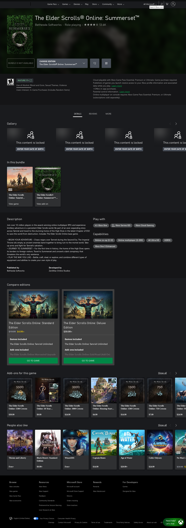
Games (65, 4)
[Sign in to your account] (173, 3)
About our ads (152, 522)
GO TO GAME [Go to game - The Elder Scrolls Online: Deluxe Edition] (88, 360)
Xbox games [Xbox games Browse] (13, 491)
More (119, 4)
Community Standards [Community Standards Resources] (47, 500)
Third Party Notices (123, 522)
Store (94, 4)
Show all (162, 372)
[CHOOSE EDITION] (62, 63)
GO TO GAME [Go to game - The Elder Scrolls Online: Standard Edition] (33, 360)
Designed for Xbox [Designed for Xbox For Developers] (129, 491)
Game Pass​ (52, 4)
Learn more (117, 85)
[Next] (176, 124)
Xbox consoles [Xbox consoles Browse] (14, 486)
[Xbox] (38, 4)
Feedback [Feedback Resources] (42, 496)
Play (86, 4)
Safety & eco (138, 522)
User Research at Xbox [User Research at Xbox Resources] (47, 510)
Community (107, 4)
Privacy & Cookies (81, 522)
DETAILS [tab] (77, 113)
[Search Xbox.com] (161, 3)
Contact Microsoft (64, 522)
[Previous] (170, 124)
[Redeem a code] (106, 63)
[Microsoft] (19, 4)
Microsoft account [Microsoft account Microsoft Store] (73, 486)
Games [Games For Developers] (125, 486)
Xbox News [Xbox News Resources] (43, 486)
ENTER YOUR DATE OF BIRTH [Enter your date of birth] (30, 149)
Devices (77, 4)
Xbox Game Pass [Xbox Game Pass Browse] (15, 496)
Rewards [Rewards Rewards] (96, 486)
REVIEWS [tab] (93, 113)
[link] (20, 187)
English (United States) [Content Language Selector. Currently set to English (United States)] (22, 518)
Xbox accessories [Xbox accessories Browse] (15, 500)
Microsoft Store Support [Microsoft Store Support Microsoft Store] (75, 491)
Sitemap (51, 522)
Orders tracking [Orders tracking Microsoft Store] (72, 500)
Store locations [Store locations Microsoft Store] (72, 505)
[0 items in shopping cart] (167, 3)
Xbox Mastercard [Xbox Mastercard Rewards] (99, 491)
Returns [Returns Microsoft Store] (69, 496)
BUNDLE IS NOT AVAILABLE (20, 63)
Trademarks (108, 522)
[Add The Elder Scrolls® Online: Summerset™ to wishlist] (94, 63)
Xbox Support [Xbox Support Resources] (43, 491)
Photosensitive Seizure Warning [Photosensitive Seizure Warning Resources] (50, 505)
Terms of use (95, 522)
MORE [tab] (108, 113)
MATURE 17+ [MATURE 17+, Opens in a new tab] (25, 80)
